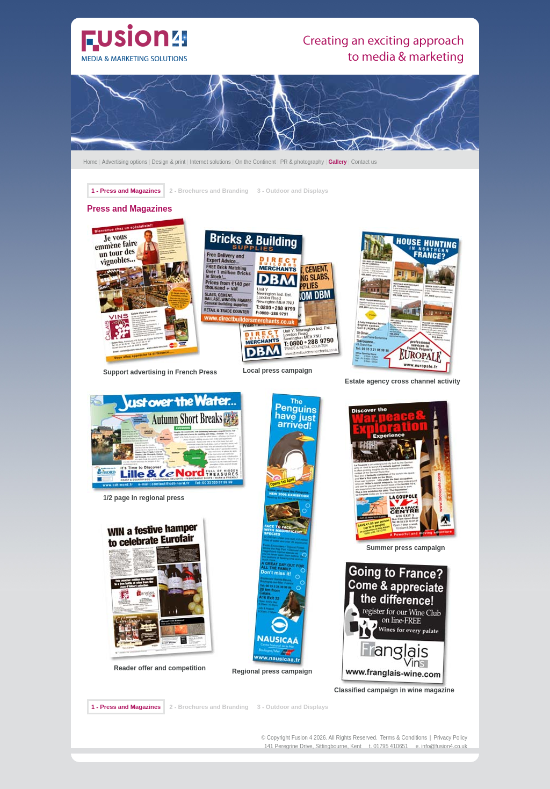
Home (90, 162)
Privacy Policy (450, 738)
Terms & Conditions (403, 738)
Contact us (364, 162)
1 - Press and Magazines (126, 190)
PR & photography (302, 162)
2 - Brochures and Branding (208, 190)
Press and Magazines (129, 208)
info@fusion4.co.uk (444, 746)
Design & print (169, 162)
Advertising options (125, 162)
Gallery (338, 162)
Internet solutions (210, 162)
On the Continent (255, 162)
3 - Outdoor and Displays (292, 190)
